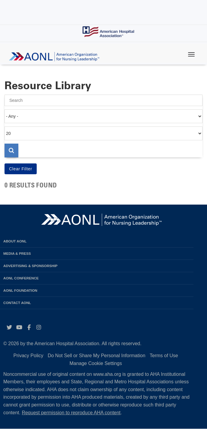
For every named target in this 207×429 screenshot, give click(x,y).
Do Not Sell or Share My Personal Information (96, 355)
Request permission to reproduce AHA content (71, 412)
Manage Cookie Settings (96, 363)
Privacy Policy (28, 355)
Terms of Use (164, 355)
